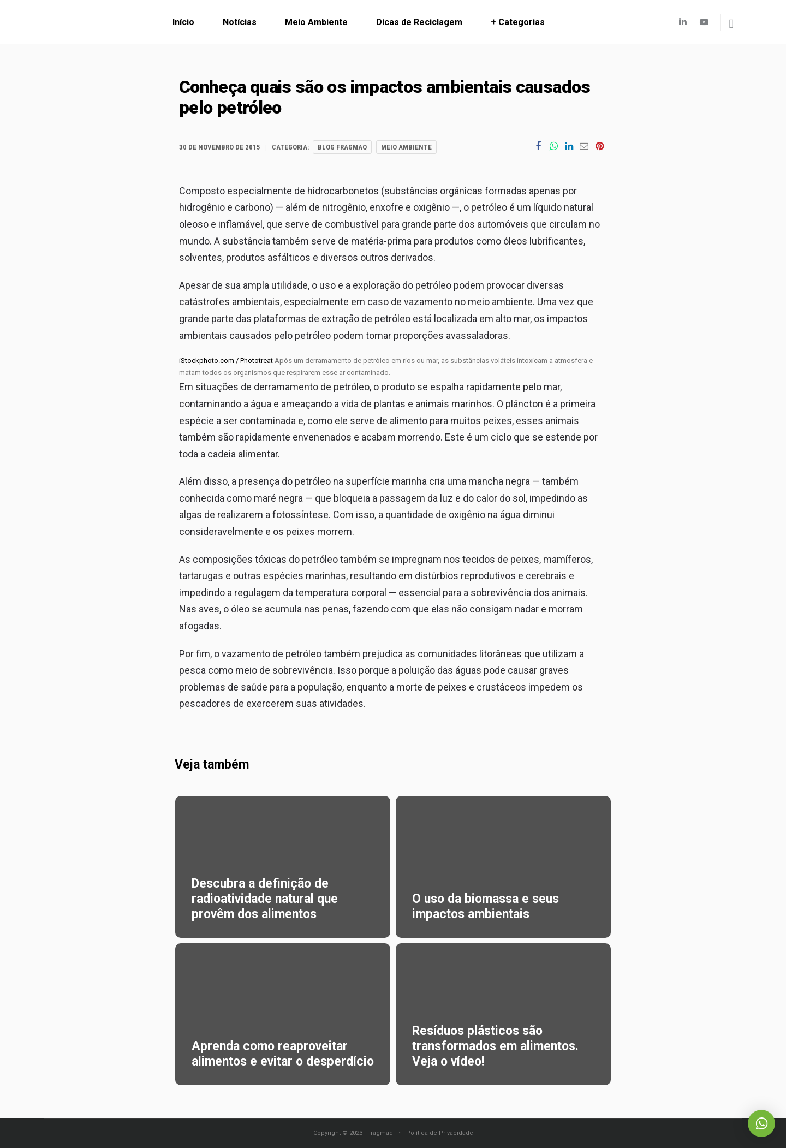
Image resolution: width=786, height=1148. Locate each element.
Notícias (240, 22)
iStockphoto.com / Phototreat (226, 360)
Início (183, 22)
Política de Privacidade (439, 1133)
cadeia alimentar (242, 454)
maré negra (278, 498)
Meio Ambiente (316, 22)
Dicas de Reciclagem (419, 22)
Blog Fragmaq (342, 147)
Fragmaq (380, 1133)
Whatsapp (761, 1123)
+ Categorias (518, 22)
